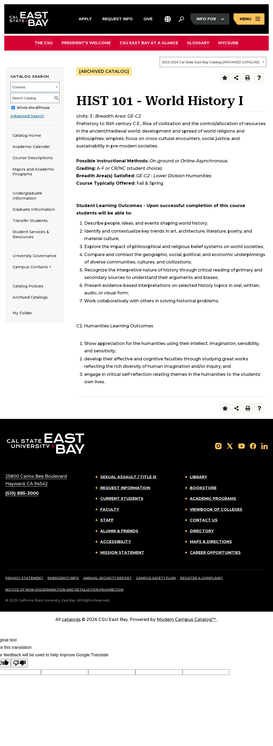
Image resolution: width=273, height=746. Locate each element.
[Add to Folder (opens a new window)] (225, 78)
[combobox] (213, 62)
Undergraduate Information (27, 196)
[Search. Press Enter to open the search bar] (181, 19)
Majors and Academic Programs (33, 172)
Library (198, 477)
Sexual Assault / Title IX (128, 477)
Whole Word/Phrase (33, 108)
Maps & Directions (211, 541)
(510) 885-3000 (22, 493)
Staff (107, 520)
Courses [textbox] (19, 87)
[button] (167, 19)
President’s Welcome (86, 42)
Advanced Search (27, 116)
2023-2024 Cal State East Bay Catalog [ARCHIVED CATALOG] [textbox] (210, 62)
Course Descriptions (33, 157)
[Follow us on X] (230, 445)
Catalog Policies (28, 286)
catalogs (71, 619)
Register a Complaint (201, 578)
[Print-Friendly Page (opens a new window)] (247, 78)
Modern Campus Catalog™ (187, 619)
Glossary (198, 42)
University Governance (35, 255)
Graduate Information (34, 209)
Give (147, 18)
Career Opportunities (215, 552)
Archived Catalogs (30, 297)
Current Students (121, 498)
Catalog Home (27, 135)
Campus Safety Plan (156, 578)
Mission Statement (122, 552)
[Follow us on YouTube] (241, 445)
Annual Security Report (107, 578)
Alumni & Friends (119, 531)
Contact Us (204, 520)
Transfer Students (30, 220)
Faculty (109, 509)
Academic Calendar (31, 146)
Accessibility (115, 541)
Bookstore (203, 487)
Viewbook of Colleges (216, 509)
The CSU (45, 42)
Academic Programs (213, 498)
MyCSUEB (228, 42)
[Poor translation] (19, 663)
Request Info (117, 18)
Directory (202, 531)
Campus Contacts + (32, 267)
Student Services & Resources (31, 234)
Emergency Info (63, 578)
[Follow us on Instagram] (218, 445)
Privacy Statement (24, 578)
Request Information (125, 487)
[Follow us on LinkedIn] (264, 445)
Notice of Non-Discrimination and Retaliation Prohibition (64, 590)
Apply (85, 18)
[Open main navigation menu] (249, 19)
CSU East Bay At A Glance (149, 42)
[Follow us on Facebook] (253, 445)
